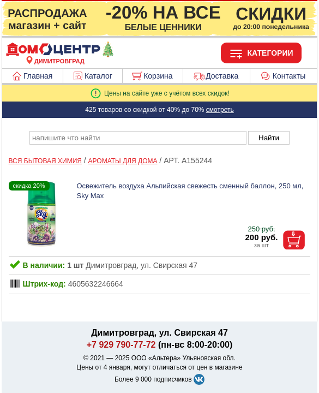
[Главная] (59, 54)
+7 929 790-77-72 (121, 344)
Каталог (98, 76)
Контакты (289, 76)
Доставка (222, 76)
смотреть (220, 110)
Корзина (157, 76)
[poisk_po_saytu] (137, 138)
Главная (37, 76)
